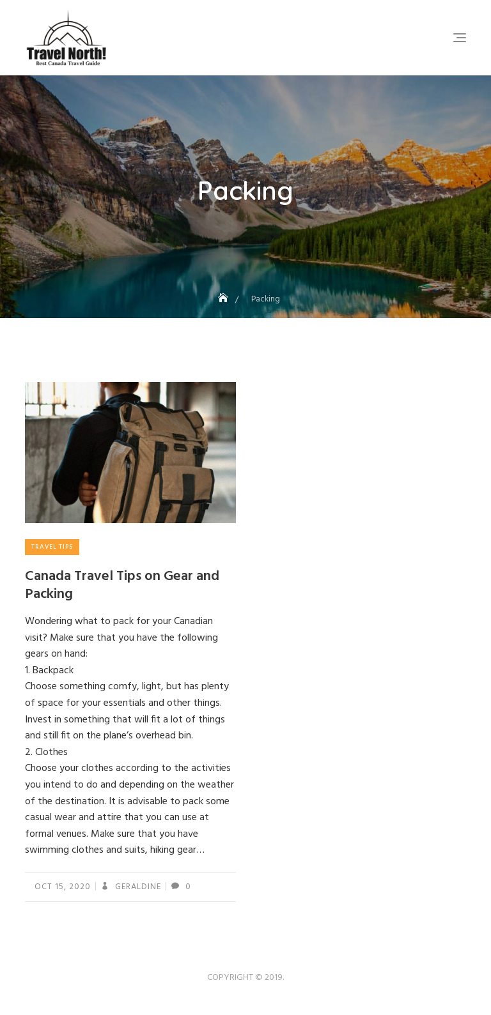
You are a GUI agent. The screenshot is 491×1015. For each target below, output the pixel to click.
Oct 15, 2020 (63, 887)
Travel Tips (52, 547)
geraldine (137, 887)
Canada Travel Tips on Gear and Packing (122, 585)
